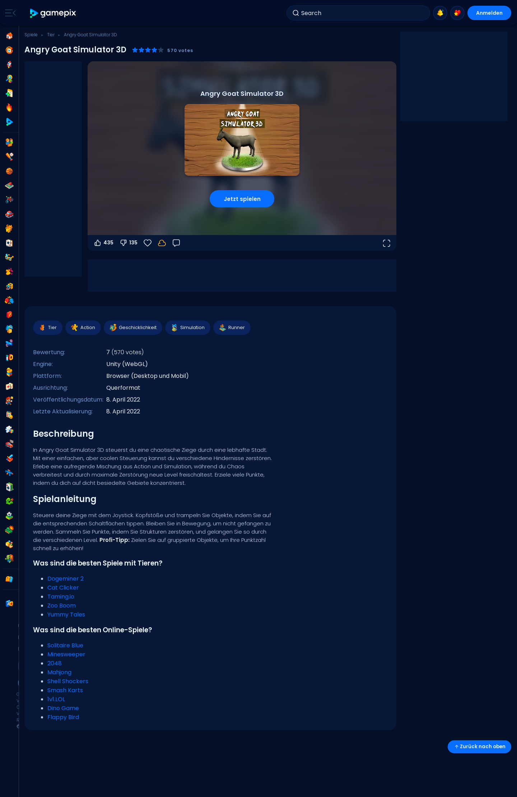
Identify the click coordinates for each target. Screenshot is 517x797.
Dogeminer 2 (65, 579)
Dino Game (63, 708)
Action (82, 327)
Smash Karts (65, 690)
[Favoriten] (147, 243)
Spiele (31, 35)
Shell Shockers (67, 681)
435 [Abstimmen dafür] (103, 243)
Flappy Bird (63, 717)
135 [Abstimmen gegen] (128, 243)
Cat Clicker (63, 587)
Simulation (187, 327)
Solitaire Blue (65, 645)
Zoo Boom (61, 605)
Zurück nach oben (479, 746)
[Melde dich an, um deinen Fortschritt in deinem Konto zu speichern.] (162, 243)
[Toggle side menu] (9, 12)
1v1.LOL (56, 699)
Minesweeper (66, 654)
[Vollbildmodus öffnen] (386, 243)
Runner (231, 327)
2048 (54, 663)
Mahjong (59, 672)
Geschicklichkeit (133, 327)
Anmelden (489, 13)
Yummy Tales (66, 614)
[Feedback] (176, 243)
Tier (51, 35)
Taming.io (60, 596)
